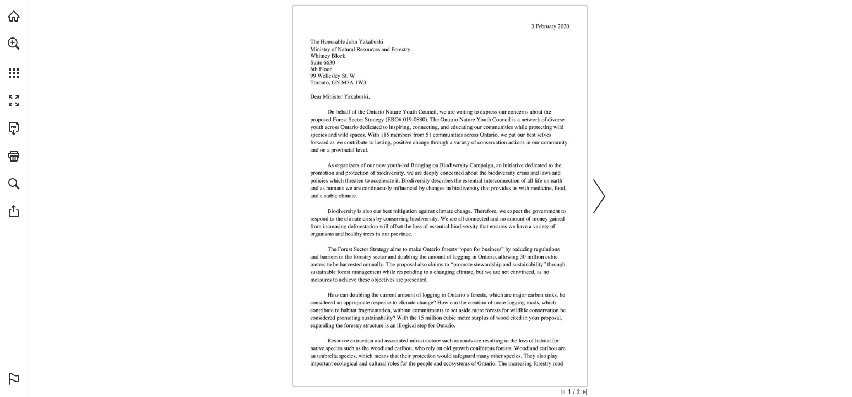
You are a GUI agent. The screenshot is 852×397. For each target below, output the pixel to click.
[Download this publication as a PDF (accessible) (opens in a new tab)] (14, 128)
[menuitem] (14, 57)
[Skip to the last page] (585, 392)
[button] (14, 43)
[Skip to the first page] (563, 392)
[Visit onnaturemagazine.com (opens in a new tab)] (14, 16)
